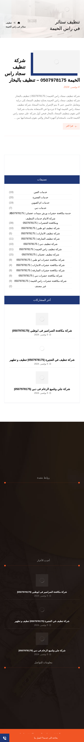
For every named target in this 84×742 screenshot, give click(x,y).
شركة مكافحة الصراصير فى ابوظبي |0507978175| (42, 330)
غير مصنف (40, 286)
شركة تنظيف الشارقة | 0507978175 (40, 238)
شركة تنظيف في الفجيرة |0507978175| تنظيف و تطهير (42, 359)
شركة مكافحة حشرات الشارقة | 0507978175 (40, 270)
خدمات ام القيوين (40, 202)
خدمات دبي (40, 208)
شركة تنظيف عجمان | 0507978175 (40, 254)
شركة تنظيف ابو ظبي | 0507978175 (40, 228)
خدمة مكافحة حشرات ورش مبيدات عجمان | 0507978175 (40, 213)
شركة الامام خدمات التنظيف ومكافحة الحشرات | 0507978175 (40, 220)
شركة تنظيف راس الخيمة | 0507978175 (40, 249)
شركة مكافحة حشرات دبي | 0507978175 (40, 275)
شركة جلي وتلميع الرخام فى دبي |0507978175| (42, 389)
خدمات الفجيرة (40, 197)
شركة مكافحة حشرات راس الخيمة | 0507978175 (40, 281)
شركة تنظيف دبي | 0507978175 (40, 244)
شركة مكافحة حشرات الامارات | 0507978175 (40, 265)
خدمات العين (40, 192)
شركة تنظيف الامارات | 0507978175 (40, 233)
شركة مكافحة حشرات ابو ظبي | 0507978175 (40, 260)
